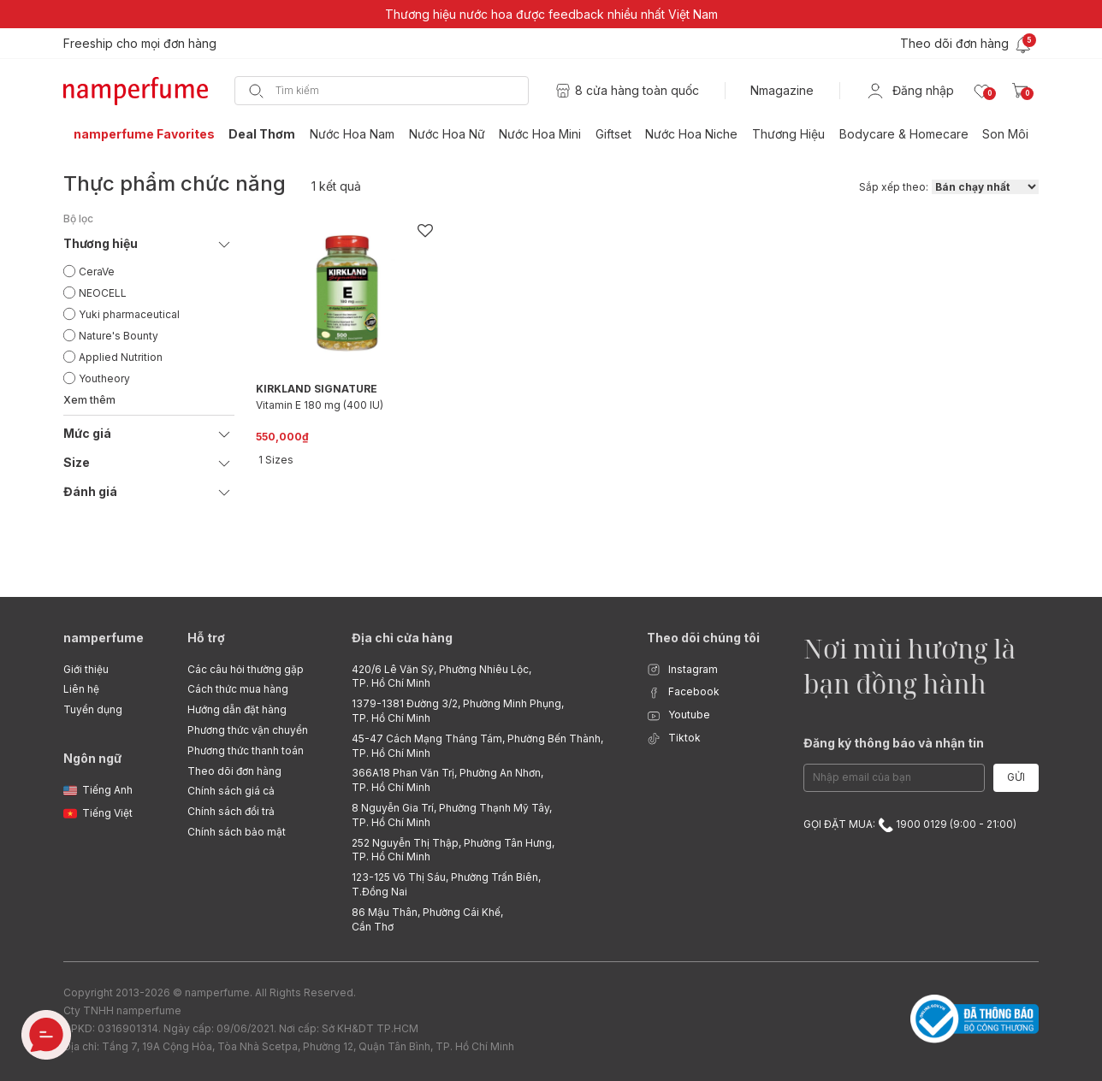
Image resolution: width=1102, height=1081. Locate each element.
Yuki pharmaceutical (129, 314)
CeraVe (97, 271)
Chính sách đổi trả (231, 811)
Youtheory (104, 378)
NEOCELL (103, 292)
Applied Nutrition (121, 357)
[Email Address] (894, 778)
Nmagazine (782, 90)
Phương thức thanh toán (245, 750)
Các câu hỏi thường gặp (245, 669)
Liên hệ (81, 688)
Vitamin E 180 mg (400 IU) (319, 405)
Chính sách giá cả (231, 790)
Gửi (1016, 777)
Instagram (682, 670)
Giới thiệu (86, 669)
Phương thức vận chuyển (247, 730)
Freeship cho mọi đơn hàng (139, 43)
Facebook (683, 692)
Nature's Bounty (118, 335)
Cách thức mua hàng (237, 688)
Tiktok (674, 738)
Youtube (678, 715)
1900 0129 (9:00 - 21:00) (947, 824)
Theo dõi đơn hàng (234, 771)
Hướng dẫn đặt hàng (237, 709)
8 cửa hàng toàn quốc (637, 90)
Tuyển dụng (92, 709)
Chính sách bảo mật (236, 831)
